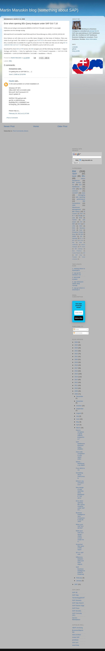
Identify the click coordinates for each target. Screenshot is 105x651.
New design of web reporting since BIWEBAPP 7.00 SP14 (80, 493)
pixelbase (75, 640)
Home (36, 126)
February (79, 578)
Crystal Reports (76, 253)
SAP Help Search (78, 603)
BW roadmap (78, 248)
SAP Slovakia (76, 611)
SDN (73, 205)
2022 (76, 353)
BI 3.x (81, 238)
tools (83, 193)
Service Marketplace (76, 618)
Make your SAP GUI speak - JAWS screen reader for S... (80, 536)
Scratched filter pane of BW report (80, 547)
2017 (76, 368)
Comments (78, 333)
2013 (76, 379)
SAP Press (75, 608)
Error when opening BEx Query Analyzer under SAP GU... (80, 505)
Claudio (11, 81)
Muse (73, 234)
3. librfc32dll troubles (76, 278)
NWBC (74, 236)
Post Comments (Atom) (20, 131)
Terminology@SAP (78, 598)
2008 (76, 394)
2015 (76, 374)
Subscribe (78, 318)
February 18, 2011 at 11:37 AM (19, 113)
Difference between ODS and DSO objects (80, 560)
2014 (76, 377)
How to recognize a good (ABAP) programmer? (80, 434)
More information (91, 39)
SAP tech (75, 642)
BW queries (76, 182)
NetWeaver (76, 187)
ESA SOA (80, 240)
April (78, 425)
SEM (80, 242)
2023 (76, 351)
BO (81, 189)
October (79, 406)
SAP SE (75, 592)
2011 (76, 385)
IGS (84, 253)
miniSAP (75, 193)
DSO (81, 213)
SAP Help (75, 595)
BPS (73, 240)
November (79, 401)
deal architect (76, 634)
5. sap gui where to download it (78, 289)
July (77, 416)
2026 (76, 342)
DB (79, 215)
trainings (74, 238)
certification (75, 244)
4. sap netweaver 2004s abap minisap (77, 283)
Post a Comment (12, 118)
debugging (81, 195)
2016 (76, 371)
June (78, 419)
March (78, 427)
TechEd (74, 220)
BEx (10, 61)
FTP (22, 49)
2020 (76, 359)
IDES (80, 226)
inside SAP (75, 637)
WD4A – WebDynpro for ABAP (80, 463)
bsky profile (76, 51)
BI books (82, 246)
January (79, 580)
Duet (80, 230)
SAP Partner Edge (78, 605)
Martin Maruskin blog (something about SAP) (39, 10)
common (75, 191)
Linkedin (75, 47)
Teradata (74, 257)
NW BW (80, 234)
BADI (80, 218)
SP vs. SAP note (79, 553)
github (74, 49)
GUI (80, 184)
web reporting (80, 197)
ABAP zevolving (77, 627)
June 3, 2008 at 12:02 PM (17, 74)
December (79, 396)
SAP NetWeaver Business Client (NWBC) (80, 445)
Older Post (62, 126)
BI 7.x (74, 215)
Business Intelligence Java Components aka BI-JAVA (80, 517)
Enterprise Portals (77, 232)
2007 (76, 584)
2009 (76, 391)
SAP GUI (40, 40)
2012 (76, 382)
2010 (76, 388)
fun (73, 184)
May (77, 422)
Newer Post (9, 126)
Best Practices (76, 250)
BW (74, 171)
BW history (76, 211)
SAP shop (78, 255)
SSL (81, 236)
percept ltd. (93, 31)
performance (81, 199)
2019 (76, 362)
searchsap (75, 645)
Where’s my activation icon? (80, 482)
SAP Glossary (76, 600)
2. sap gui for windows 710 (76, 274)
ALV (81, 222)
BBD (73, 224)
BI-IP (79, 224)
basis (74, 176)
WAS (73, 228)
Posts (76, 329)
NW (73, 242)
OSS (17, 49)
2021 (76, 356)
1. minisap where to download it (78, 269)
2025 (76, 345)
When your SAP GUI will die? (80, 526)
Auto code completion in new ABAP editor (80, 455)
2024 (76, 348)
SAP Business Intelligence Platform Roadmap (80, 570)
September (79, 408)
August (78, 413)
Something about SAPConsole (80, 475)
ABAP (74, 174)
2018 (76, 365)
